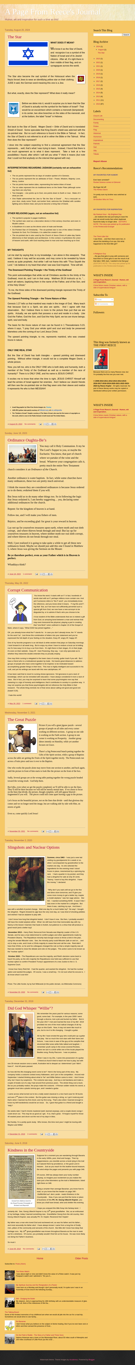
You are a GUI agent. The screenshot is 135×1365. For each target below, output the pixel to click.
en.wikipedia (56, 410)
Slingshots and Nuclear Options (34, 847)
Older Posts (81, 1258)
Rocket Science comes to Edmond (106, 182)
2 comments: (32, 1134)
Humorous (97, 137)
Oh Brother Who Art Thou (103, 199)
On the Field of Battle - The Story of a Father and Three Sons (40, 1335)
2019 (98, 74)
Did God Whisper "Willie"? (30, 1008)
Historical (97, 133)
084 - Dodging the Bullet (25, 1299)
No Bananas (21, 1321)
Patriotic (96, 144)
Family (96, 123)
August (101, 50)
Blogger (91, 1360)
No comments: (30, 424)
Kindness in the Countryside (31, 1150)
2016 (98, 85)
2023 (98, 59)
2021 (98, 66)
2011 (98, 100)
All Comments (101, 304)
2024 (98, 46)
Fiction (96, 126)
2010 (98, 104)
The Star (15, 37)
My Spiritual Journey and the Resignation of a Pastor (36, 1285)
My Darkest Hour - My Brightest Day (107, 214)
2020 (98, 70)
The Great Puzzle (22, 719)
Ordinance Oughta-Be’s (27, 440)
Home (40, 1258)
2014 (98, 93)
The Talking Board (12, 1312)
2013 (98, 96)
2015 (98, 89)
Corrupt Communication (28, 590)
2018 (98, 77)
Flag (95, 130)
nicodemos (73, 1360)
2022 (98, 62)
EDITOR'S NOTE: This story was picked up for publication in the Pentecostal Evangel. (111, 224)
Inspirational (98, 140)
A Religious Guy (99, 254)
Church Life (97, 116)
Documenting (98, 119)
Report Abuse (100, 161)
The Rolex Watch (22, 1271)
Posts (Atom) (21, 1264)
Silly (95, 151)
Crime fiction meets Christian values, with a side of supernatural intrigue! (110, 286)
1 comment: (28, 574)
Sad (95, 147)
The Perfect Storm (100, 190)
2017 (98, 81)
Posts (98, 300)
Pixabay (48, 407)
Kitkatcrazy (44, 410)
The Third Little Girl (100, 236)
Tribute (96, 154)
